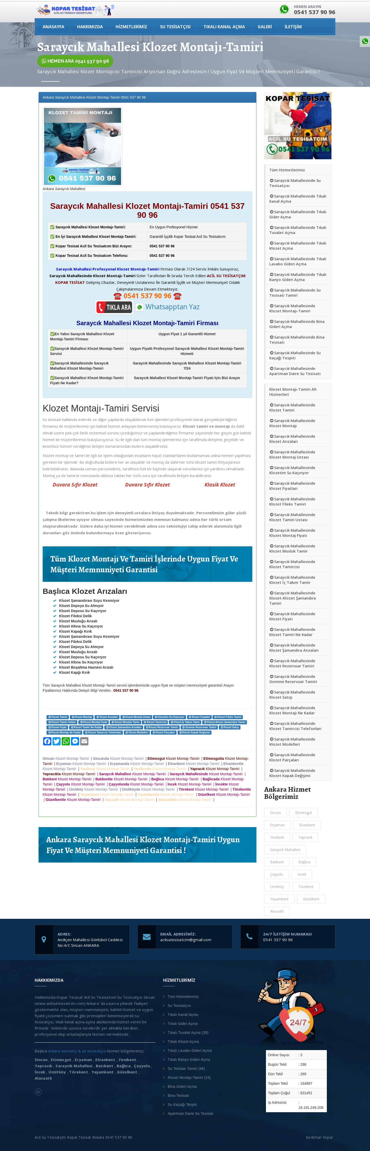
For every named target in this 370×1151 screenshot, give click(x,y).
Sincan (275, 812)
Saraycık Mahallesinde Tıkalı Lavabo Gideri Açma (297, 261)
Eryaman (277, 824)
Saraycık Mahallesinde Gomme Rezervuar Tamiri (293, 679)
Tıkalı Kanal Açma (183, 1015)
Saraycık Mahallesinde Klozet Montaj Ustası (292, 454)
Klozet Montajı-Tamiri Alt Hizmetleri (293, 392)
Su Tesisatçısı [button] (175, 27)
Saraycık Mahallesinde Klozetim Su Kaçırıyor (292, 470)
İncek (302, 874)
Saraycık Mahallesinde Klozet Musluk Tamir (292, 548)
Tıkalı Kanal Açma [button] (224, 27)
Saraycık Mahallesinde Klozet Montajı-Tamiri (292, 308)
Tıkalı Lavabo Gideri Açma (190, 1051)
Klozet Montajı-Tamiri (67, 758)
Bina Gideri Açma (182, 1086)
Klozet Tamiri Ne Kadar (86, 727)
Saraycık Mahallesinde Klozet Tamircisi (292, 564)
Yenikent (277, 837)
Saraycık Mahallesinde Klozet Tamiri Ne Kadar (292, 632)
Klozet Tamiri (57, 717)
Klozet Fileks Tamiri (227, 717)
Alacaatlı (277, 911)
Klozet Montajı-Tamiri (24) (189, 1077)
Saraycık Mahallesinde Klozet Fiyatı (292, 616)
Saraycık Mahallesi (285, 849)
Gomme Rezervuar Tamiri (199, 727)
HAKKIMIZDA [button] (90, 27)
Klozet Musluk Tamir (125, 722)
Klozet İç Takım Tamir (185, 722)
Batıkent (277, 861)
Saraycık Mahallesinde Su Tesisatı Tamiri (295, 292)
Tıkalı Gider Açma (183, 1024)
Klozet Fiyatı (57, 727)
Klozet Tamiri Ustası (62, 722)
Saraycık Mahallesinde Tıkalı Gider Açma (297, 214)
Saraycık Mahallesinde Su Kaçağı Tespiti (295, 355)
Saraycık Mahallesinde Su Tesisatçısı (295, 183)
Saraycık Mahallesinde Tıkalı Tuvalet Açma (297, 230)
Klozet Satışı (229, 727)
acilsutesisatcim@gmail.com (185, 939)
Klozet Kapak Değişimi (194, 732)
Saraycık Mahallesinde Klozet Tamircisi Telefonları (295, 726)
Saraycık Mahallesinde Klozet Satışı (292, 694)
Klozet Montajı (81, 717)
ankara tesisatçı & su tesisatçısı (77, 1050)
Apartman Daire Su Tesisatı (191, 1113)
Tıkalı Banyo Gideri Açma (189, 1060)
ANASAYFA (53, 27)
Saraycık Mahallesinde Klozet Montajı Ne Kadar (292, 710)
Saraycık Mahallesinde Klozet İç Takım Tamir (292, 580)
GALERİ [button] (265, 27)
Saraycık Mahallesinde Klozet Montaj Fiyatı (292, 533)
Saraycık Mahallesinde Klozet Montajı (292, 423)
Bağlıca (304, 861)
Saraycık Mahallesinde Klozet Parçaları (292, 757)
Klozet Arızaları (107, 717)
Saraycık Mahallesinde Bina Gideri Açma (297, 324)
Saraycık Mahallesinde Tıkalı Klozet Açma (297, 245)
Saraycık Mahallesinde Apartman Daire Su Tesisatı (295, 371)
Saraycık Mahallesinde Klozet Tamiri (292, 407)
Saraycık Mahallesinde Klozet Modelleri (292, 741)
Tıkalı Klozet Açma (183, 1042)
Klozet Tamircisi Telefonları (103, 732)
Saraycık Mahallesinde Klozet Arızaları (292, 439)
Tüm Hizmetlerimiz (287, 169)
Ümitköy (277, 886)
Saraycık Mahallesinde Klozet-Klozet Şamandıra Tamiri (292, 598)
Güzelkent (311, 898)
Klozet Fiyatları (199, 717)
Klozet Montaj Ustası (136, 717)
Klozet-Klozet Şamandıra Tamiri (224, 722)
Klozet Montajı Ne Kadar (64, 732)
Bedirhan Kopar (320, 1137)
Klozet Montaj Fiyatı (93, 722)
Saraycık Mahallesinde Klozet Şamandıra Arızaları (294, 647)
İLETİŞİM (293, 27)
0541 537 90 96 (278, 939)
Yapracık (305, 837)
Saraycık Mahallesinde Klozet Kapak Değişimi (292, 773)
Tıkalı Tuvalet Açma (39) (188, 1033)
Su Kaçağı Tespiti (182, 1104)
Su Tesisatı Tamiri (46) (186, 1068)
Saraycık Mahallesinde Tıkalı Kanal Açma (297, 198)
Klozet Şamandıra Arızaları (124, 727)
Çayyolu (276, 874)
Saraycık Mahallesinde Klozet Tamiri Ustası (292, 517)
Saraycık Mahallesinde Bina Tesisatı (297, 339)
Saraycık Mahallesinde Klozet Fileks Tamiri (292, 501)
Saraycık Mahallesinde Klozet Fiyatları (292, 486)
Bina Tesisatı (178, 1095)
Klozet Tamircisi (154, 722)
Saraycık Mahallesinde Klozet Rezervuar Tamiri (292, 663)
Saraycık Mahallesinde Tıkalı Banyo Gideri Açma (297, 277)
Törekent (305, 886)
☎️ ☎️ (147, 295)
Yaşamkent (279, 898)
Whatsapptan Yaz (167, 306)
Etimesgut (303, 812)
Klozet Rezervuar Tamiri (162, 727)
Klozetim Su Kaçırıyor (169, 717)
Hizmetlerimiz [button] (131, 27)
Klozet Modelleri (137, 732)
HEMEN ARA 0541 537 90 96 (75, 61)
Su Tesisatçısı (179, 1006)
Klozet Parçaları (163, 732)
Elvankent (307, 824)
